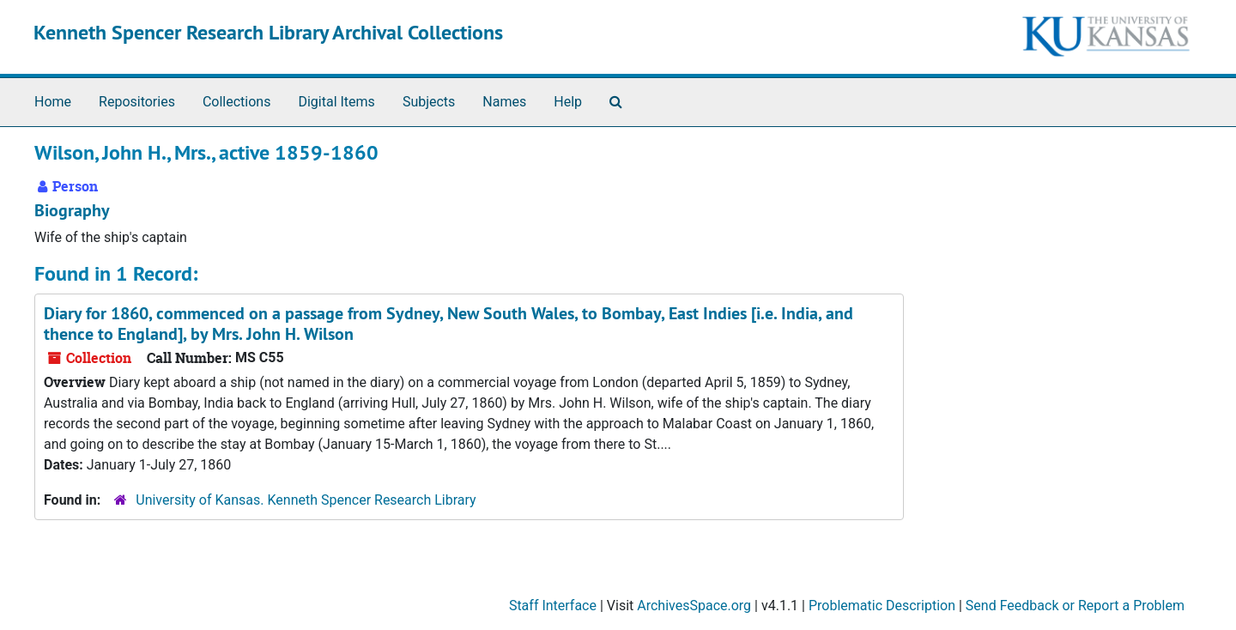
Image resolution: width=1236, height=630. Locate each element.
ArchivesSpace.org (694, 605)
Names (504, 102)
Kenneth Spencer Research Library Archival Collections (268, 32)
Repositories (137, 102)
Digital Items (336, 102)
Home (52, 102)
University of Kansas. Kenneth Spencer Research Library (306, 500)
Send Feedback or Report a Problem (1075, 605)
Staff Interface (553, 605)
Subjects (429, 102)
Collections (237, 102)
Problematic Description (882, 605)
